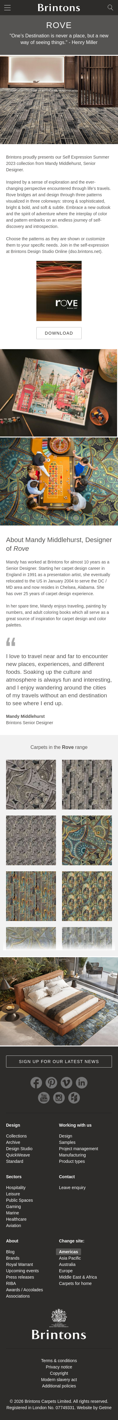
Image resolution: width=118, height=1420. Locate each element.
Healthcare (16, 1219)
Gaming (13, 1206)
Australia (67, 1264)
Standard (14, 1161)
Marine (12, 1212)
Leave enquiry (72, 1187)
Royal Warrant (19, 1264)
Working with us (75, 1125)
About (12, 1241)
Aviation (13, 1225)
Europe (66, 1270)
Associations (18, 1296)
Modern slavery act (59, 1379)
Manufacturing (72, 1155)
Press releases (20, 1277)
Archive (13, 1142)
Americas (68, 1251)
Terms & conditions (59, 1360)
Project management (78, 1148)
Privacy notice (59, 1367)
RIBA (11, 1283)
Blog (10, 1251)
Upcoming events (22, 1270)
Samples (67, 1142)
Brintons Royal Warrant (59, 1323)
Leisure (13, 1193)
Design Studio (19, 1148)
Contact (67, 1176)
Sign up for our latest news (59, 1061)
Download (54, 335)
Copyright (59, 1373)
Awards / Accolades (24, 1289)
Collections (16, 1136)
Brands (12, 1258)
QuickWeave (18, 1155)
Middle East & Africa (78, 1277)
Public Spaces (19, 1200)
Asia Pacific (70, 1258)
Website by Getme (94, 1407)
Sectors (13, 1176)
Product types (72, 1161)
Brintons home (59, 7)
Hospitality (16, 1187)
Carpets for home (75, 1283)
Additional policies (59, 1386)
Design (13, 1125)
